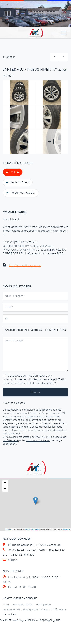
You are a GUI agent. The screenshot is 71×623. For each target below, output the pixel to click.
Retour (9, 57)
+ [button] (5, 483)
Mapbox (66, 529)
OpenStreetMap (32, 529)
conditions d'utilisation (38, 440)
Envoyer (35, 392)
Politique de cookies (35, 609)
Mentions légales (23, 605)
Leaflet (9, 529)
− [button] (5, 489)
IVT (7, 605)
